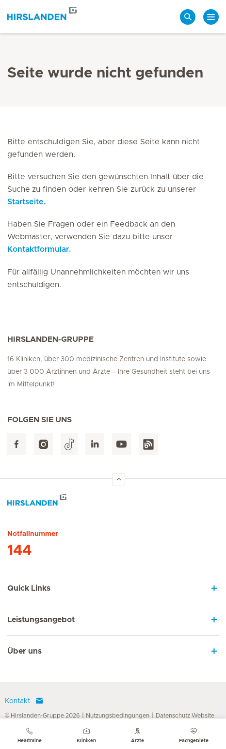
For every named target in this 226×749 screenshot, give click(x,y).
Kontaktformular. (39, 249)
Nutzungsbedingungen (117, 715)
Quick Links (28, 588)
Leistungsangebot (41, 620)
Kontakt (24, 701)
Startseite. (26, 202)
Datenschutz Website (185, 715)
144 (19, 550)
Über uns (24, 651)
